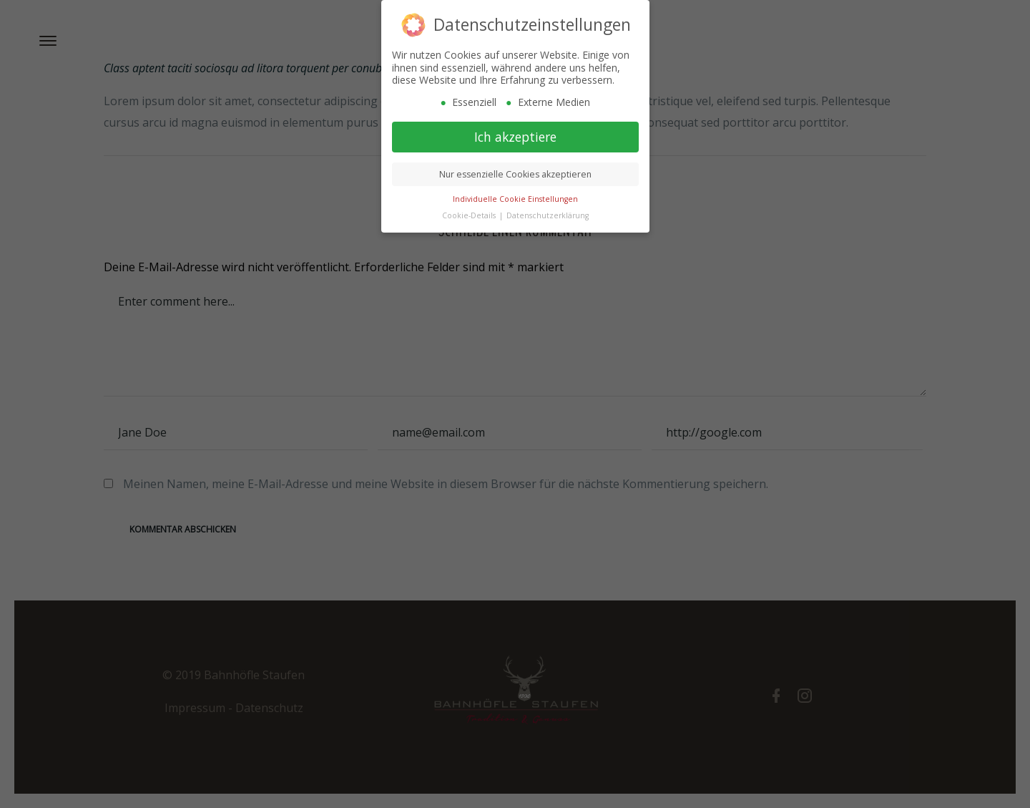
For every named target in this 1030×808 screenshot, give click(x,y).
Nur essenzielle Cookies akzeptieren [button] (515, 171)
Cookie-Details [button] (470, 213)
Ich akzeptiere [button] (515, 133)
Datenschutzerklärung (547, 213)
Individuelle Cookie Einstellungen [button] (515, 196)
